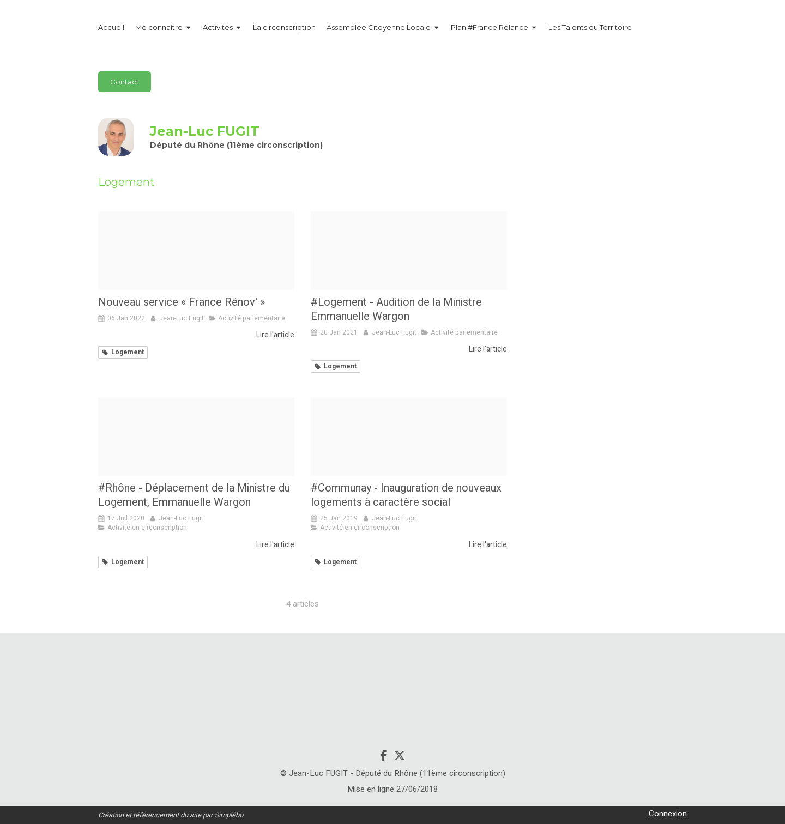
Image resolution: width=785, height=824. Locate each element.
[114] (409, 436)
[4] (196, 436)
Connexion (668, 814)
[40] (409, 250)
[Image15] (196, 250)
